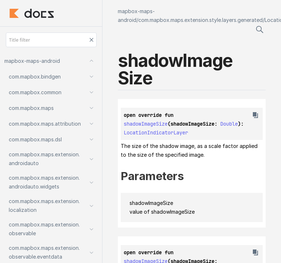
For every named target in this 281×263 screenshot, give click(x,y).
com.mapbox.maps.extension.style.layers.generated (200, 20)
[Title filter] (51, 40)
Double (229, 124)
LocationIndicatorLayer (156, 132)
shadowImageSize (146, 124)
